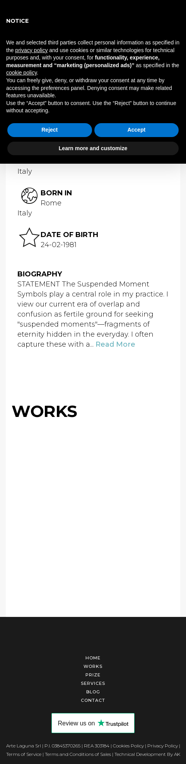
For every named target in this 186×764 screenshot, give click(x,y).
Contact (93, 698)
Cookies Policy (128, 743)
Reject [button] (49, 130)
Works (93, 664)
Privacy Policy (162, 743)
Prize (93, 672)
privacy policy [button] (31, 50)
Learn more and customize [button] (93, 148)
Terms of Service (23, 752)
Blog (93, 689)
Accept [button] (136, 130)
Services (93, 681)
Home (93, 655)
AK (177, 752)
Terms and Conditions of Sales (78, 752)
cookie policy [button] (21, 72)
